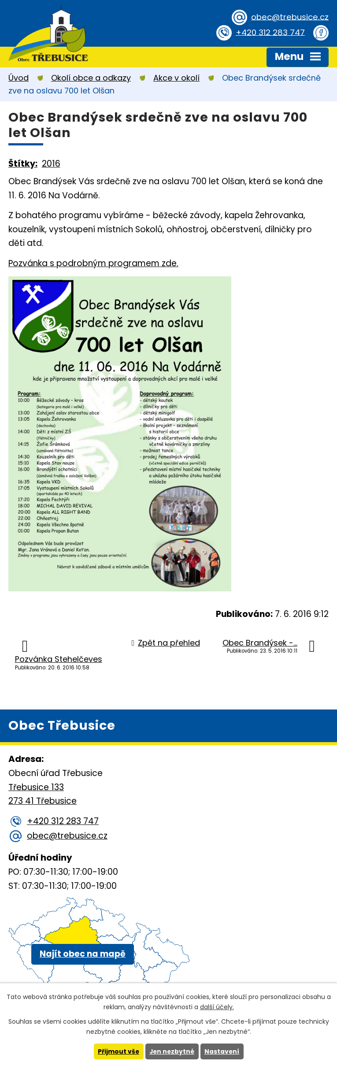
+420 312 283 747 (269, 32)
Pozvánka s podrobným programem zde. (93, 263)
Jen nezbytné (172, 1051)
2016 (51, 164)
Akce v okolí (176, 77)
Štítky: (22, 164)
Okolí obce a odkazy (91, 77)
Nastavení (223, 1051)
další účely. (217, 1007)
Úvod (18, 77)
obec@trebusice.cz (288, 17)
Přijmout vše (118, 1051)
